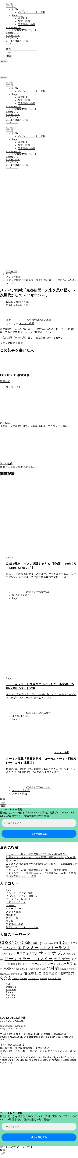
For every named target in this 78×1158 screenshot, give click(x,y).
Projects (16, 15)
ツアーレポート (15, 908)
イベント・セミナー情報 (31, 12)
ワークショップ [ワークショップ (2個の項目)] (60, 964)
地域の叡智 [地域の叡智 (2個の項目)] (64, 969)
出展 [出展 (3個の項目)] (44, 969)
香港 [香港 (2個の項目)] (59, 979)
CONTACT (12, 43)
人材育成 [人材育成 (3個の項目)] (15, 969)
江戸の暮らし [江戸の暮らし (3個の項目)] (33, 979)
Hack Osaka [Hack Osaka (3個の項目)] (48, 943)
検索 (8, 49)
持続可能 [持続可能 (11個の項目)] (64, 973)
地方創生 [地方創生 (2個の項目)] (72, 969)
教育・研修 (24, 21)
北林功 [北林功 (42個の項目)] (53, 968)
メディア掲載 (26, 323)
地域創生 (23, 18)
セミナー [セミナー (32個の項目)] (62, 959)
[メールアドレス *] (39, 823)
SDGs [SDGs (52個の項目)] (64, 942)
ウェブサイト (13, 387)
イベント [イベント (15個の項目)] (10, 948)
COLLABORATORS (17, 41)
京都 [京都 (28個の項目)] (7, 968)
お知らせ (17, 9)
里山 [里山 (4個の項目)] (54, 978)
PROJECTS (12, 33)
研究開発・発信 (26, 24)
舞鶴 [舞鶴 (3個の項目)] (50, 979)
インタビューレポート (18, 899)
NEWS (9, 6)
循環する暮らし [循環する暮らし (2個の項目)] (17, 974)
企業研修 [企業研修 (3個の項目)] (24, 969)
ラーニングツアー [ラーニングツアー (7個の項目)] (42, 963)
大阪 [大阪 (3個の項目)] (2, 974)
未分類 (9, 921)
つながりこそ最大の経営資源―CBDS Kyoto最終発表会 (36, 854)
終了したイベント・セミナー (22, 927)
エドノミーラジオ (16, 902)
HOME (9, 3)
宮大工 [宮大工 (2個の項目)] (7, 974)
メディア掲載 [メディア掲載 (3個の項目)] (9, 964)
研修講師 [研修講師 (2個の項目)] (43, 979)
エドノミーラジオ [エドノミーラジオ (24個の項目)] (54, 948)
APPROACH (13, 35)
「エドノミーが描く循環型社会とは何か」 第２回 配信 (36, 870)
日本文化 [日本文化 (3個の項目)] (23, 979)
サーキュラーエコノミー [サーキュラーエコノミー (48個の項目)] (28, 958)
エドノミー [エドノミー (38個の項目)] (28, 947)
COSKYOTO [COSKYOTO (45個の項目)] (12, 942)
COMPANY (12, 38)
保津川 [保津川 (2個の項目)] (38, 969)
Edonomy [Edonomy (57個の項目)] (33, 942)
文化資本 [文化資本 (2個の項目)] (15, 979)
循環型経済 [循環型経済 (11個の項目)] (50, 973)
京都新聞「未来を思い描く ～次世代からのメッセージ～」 (35, 337)
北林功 (19, 343)
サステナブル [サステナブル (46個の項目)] (52, 953)
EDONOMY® (13, 27)
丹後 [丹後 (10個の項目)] (70, 963)
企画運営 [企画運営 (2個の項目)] (31, 969)
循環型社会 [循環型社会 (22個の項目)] (33, 973)
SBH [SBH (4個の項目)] (56, 943)
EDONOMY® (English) (25, 30)
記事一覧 (5, 381)
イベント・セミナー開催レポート (24, 896)
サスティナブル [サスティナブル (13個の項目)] (27, 953)
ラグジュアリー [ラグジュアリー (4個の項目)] (23, 964)
